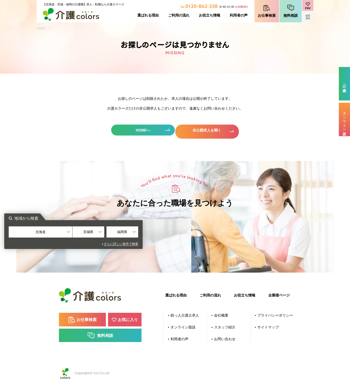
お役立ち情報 (209, 15)
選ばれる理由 (148, 15)
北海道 (131, 237)
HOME (41, 28)
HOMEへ (137, 131)
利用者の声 (239, 15)
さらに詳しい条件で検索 (222, 247)
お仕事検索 (267, 15)
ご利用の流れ (179, 15)
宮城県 (175, 237)
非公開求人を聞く (213, 131)
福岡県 (219, 237)
